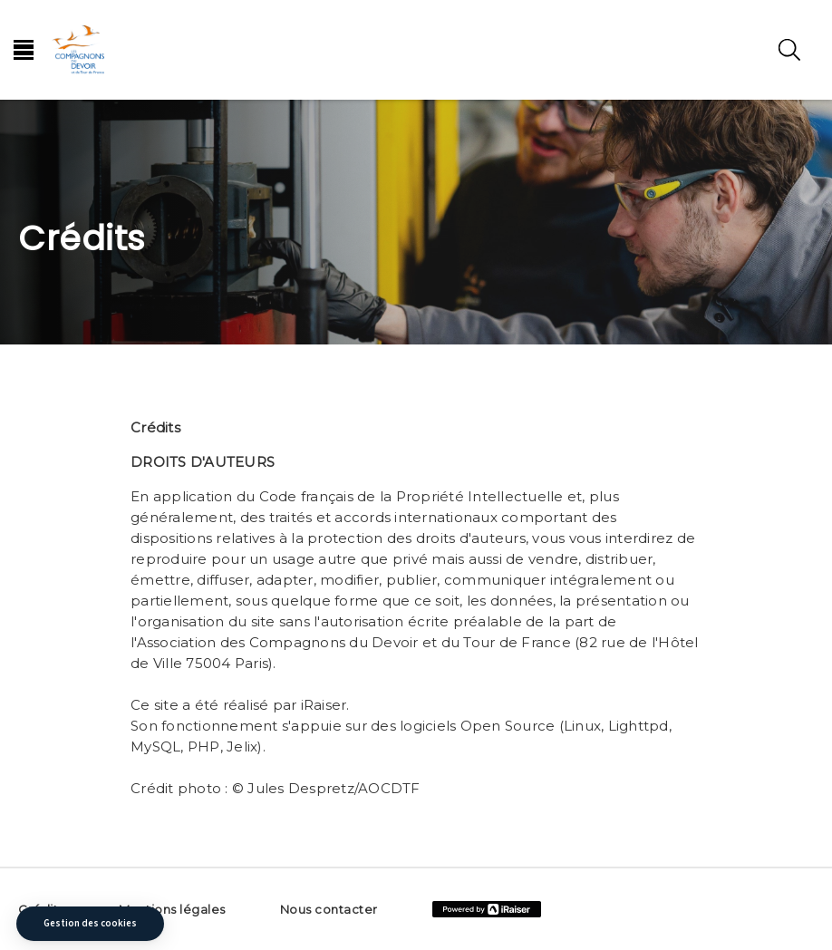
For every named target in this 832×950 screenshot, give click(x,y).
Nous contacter (329, 909)
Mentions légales (172, 909)
